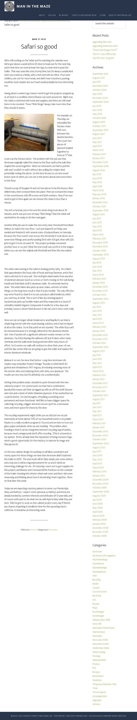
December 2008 (100, 528)
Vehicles (96, 704)
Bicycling (97, 580)
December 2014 (100, 243)
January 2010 (99, 476)
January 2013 (99, 331)
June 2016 (97, 178)
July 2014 (97, 263)
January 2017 (99, 158)
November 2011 (100, 387)
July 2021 (97, 82)
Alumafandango (100, 560)
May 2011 (97, 411)
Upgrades (97, 700)
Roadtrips (97, 680)
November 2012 (100, 339)
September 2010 (101, 444)
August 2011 (99, 399)
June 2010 (97, 456)
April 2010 (97, 464)
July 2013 (97, 307)
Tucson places (99, 692)
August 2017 (99, 134)
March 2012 (98, 371)
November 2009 (100, 484)
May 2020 (97, 94)
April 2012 (97, 367)
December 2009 (100, 480)
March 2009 (98, 516)
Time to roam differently (104, 54)
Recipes (96, 672)
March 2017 (98, 150)
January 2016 (99, 198)
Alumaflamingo (100, 568)
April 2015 (97, 231)
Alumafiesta (98, 564)
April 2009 (98, 512)
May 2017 (97, 142)
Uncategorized (100, 696)
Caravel (96, 588)
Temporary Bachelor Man (104, 684)
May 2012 (97, 363)
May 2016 (97, 182)
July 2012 (97, 355)
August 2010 (99, 448)
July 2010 (97, 452)
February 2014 (99, 279)
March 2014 (98, 275)
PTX (94, 668)
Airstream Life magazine (104, 556)
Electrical (97, 596)
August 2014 (99, 259)
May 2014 (97, 271)
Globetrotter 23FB (101, 620)
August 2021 (99, 78)
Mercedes (97, 636)
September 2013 (100, 299)
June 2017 (97, 138)
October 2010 (99, 440)
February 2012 (99, 375)
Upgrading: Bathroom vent (105, 46)
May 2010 (97, 460)
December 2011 (100, 383)
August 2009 (99, 496)
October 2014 (99, 251)
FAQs (95, 608)
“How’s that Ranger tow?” (105, 50)
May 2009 (97, 508)
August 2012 (99, 351)
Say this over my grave (103, 58)
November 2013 (100, 291)
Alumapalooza (99, 572)
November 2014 (100, 247)
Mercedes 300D (100, 640)
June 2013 (97, 311)
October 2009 (100, 488)
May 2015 (97, 227)
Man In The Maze (28, 6)
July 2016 (97, 174)
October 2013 (99, 295)
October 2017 (99, 126)
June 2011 (97, 407)
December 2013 (100, 287)
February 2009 (100, 520)
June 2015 (97, 223)
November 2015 (100, 202)
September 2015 (100, 211)
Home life (97, 624)
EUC (94, 600)
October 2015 (99, 207)
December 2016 (100, 162)
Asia (95, 576)
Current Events (100, 592)
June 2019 (97, 110)
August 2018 (99, 122)
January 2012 (99, 379)
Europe (96, 604)
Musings (97, 656)
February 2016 (99, 194)
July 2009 (97, 500)
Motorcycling (99, 652)
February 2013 (99, 327)
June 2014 (97, 267)
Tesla (95, 688)
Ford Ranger (98, 612)
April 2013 (97, 319)
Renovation (53, 529)
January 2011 (98, 427)
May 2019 (97, 114)
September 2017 (101, 130)
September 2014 (101, 255)
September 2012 (100, 347)
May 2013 (97, 315)
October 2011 (99, 391)
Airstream (97, 552)
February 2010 (99, 472)
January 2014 (99, 283)
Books (96, 584)
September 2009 (101, 492)
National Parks (99, 660)
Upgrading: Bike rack (102, 42)
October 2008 (100, 536)
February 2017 (99, 154)
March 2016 (98, 190)
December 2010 (100, 432)
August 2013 (99, 303)
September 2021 (100, 74)
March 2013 (98, 323)
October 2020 (99, 90)
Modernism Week (101, 648)
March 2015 (98, 235)
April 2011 (97, 415)
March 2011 (98, 419)
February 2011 (99, 423)
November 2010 (100, 436)
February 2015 (99, 239)
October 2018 (99, 118)
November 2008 (100, 532)
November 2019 (100, 98)
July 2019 (97, 106)
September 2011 (100, 395)
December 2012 (100, 335)
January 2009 (99, 524)
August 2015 (99, 215)
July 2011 (97, 403)
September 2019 (101, 102)
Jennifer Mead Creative (114, 715)
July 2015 (97, 219)
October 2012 (99, 343)
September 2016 (101, 166)
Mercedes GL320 (101, 644)
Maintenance (99, 632)
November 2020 (100, 86)
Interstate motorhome (104, 628)
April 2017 (97, 146)
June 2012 (97, 359)
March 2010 (98, 468)
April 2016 (97, 186)
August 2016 (99, 170)
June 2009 (98, 504)
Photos (96, 664)
